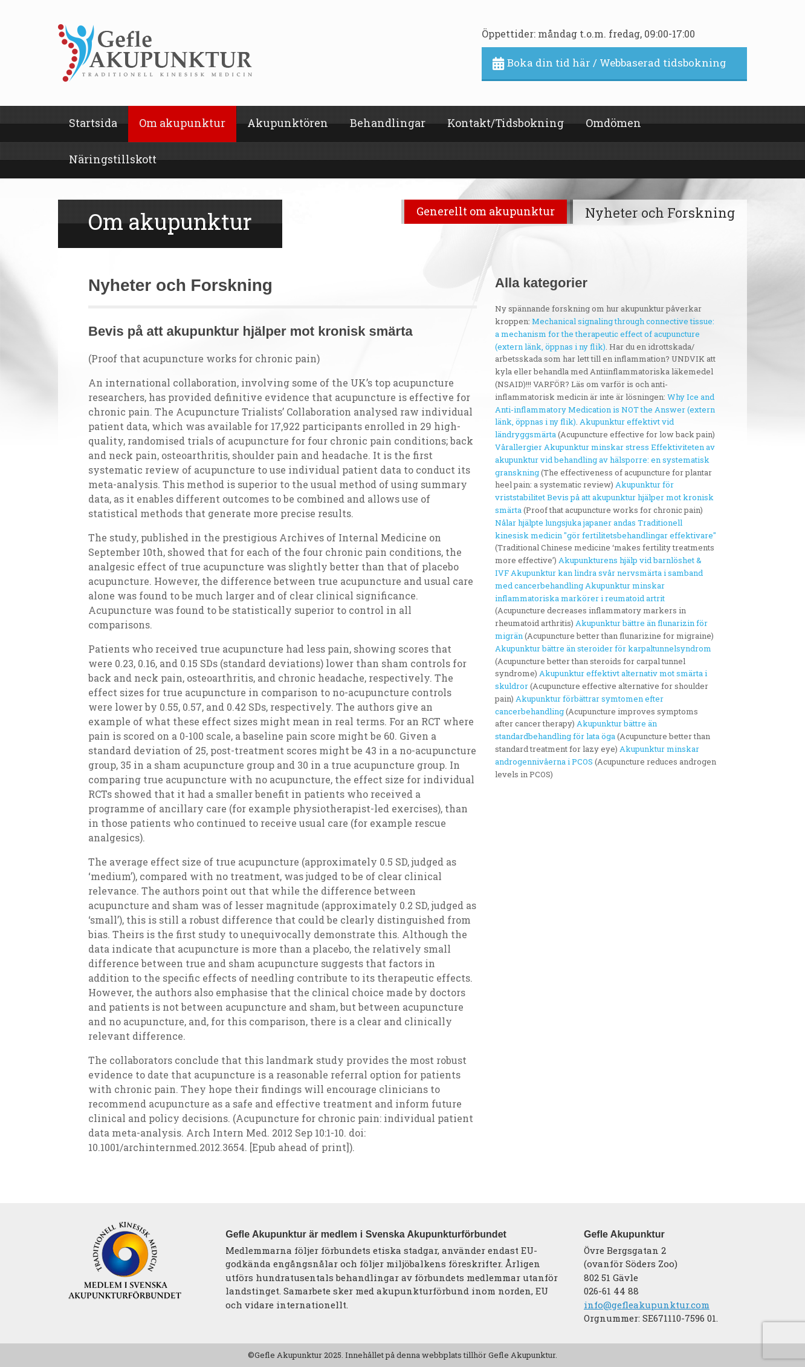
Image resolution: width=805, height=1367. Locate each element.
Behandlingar (387, 123)
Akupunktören (287, 123)
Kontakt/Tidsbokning (505, 123)
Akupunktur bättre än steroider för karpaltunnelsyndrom (603, 648)
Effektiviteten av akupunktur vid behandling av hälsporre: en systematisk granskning (605, 460)
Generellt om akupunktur (485, 211)
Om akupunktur (182, 123)
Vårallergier (518, 447)
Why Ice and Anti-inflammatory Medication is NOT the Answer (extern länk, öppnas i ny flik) (605, 409)
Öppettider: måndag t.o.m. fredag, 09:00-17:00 (588, 33)
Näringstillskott (113, 159)
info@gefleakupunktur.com (647, 1305)
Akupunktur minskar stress (596, 447)
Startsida (93, 123)
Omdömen (613, 123)
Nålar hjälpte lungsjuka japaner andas (565, 522)
